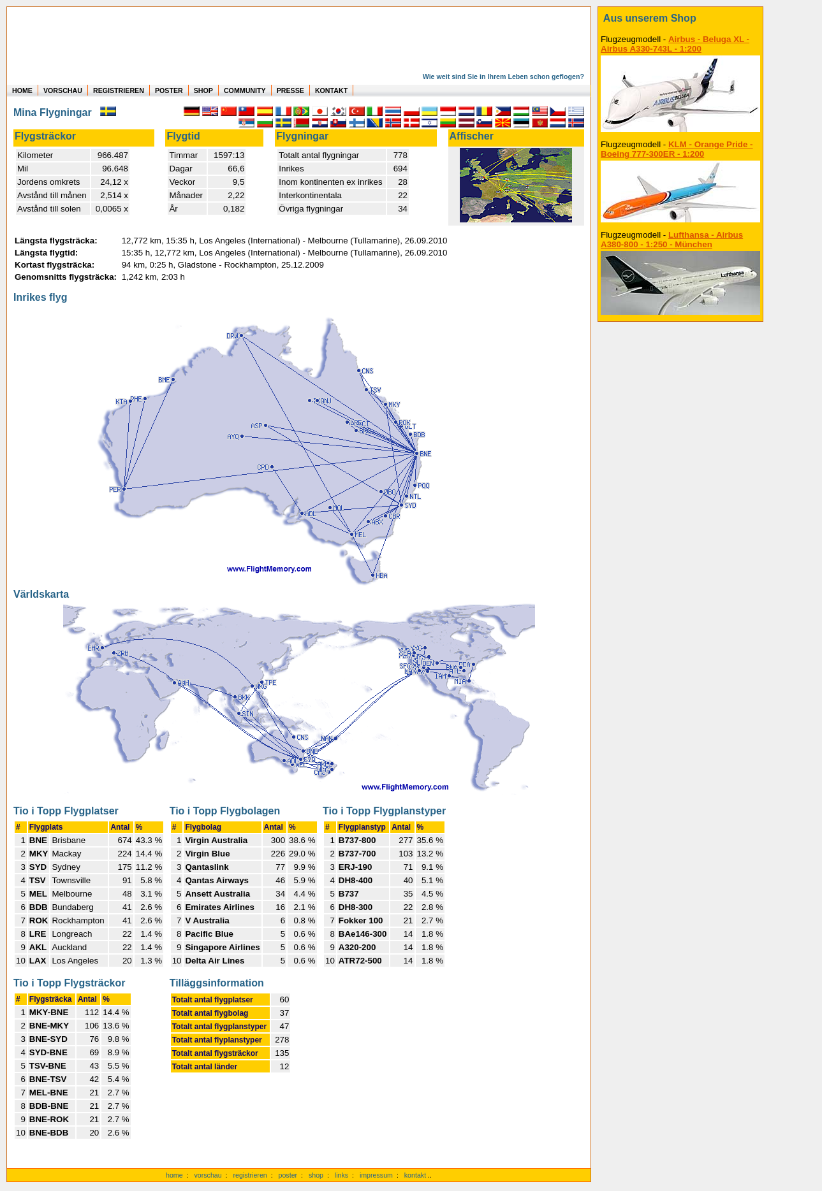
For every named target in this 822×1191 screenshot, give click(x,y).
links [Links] (341, 1175)
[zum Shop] (680, 18)
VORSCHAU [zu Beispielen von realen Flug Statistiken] (62, 90)
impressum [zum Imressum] (376, 1175)
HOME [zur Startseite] (22, 90)
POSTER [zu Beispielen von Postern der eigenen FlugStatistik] (169, 90)
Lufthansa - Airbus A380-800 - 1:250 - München (672, 239)
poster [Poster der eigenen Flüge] (288, 1175)
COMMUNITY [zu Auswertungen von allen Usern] (245, 90)
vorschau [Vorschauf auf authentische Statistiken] (207, 1175)
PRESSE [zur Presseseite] (290, 90)
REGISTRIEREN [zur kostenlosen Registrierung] (118, 90)
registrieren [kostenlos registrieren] (250, 1175)
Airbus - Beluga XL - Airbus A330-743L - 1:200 (675, 44)
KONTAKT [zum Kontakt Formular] (331, 90)
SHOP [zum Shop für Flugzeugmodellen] (203, 90)
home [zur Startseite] (174, 1175)
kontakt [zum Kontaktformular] (415, 1175)
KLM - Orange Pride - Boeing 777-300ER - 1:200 (677, 149)
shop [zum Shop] (316, 1175)
